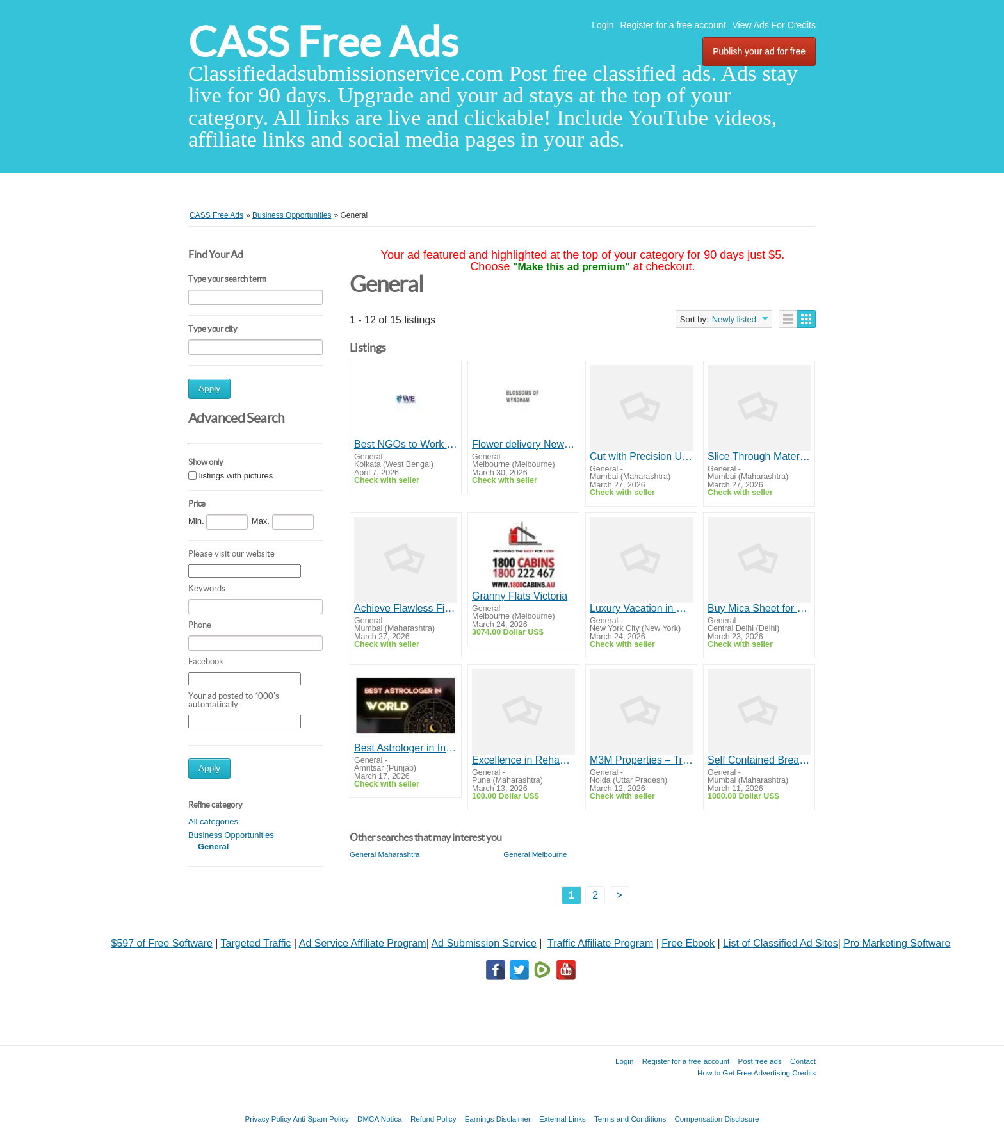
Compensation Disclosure (716, 1119)
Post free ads (759, 1061)
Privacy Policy (268, 1119)
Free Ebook (688, 943)
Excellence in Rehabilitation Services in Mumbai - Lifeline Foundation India (523, 760)
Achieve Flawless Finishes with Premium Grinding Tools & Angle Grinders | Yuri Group (405, 608)
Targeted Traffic (256, 943)
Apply (209, 388)
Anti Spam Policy (321, 1119)
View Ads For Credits (774, 25)
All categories (213, 821)
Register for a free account (673, 25)
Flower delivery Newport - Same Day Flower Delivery (523, 444)
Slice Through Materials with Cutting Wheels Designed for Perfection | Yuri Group (759, 456)
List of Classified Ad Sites (780, 943)
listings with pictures (236, 476)
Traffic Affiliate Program (600, 943)
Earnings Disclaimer (498, 1119)
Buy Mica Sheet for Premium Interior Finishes (759, 608)
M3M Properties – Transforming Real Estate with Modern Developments (641, 760)
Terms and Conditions (630, 1119)
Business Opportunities (231, 835)
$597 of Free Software (162, 943)
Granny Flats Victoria (519, 596)
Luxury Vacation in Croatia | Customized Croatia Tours (641, 608)
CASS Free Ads (323, 42)
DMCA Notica (379, 1119)
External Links (562, 1119)
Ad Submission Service (484, 943)
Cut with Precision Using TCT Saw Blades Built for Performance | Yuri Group (641, 456)
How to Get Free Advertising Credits (756, 1072)
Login (602, 25)
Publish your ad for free (759, 51)
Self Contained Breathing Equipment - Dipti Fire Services (759, 760)
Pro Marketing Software (896, 943)
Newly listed (734, 319)
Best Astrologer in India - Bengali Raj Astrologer (405, 747)
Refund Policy (433, 1119)
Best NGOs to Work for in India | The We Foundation (405, 444)
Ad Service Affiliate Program (362, 943)
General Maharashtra (385, 854)
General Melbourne (535, 854)
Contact (803, 1061)
